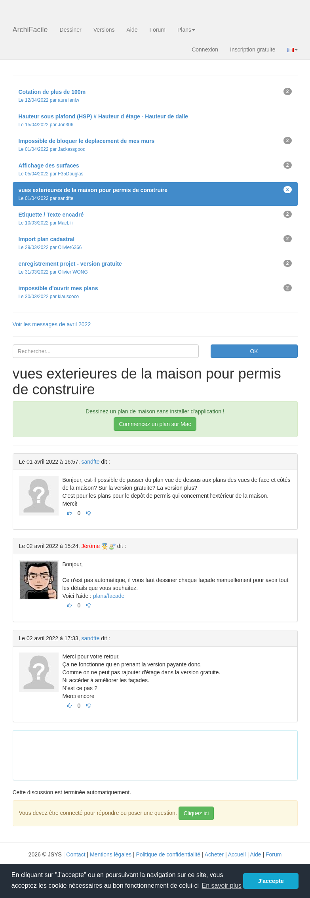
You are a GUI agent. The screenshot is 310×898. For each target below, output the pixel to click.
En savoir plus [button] (222, 885)
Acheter (214, 854)
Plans (186, 30)
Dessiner (71, 30)
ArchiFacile (30, 30)
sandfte (91, 462)
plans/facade (108, 596)
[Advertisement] (163, 754)
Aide (131, 30)
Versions (104, 30)
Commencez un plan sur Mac (155, 424)
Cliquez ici (196, 813)
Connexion (205, 49)
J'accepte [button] (271, 881)
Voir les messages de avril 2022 (52, 324)
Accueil (237, 854)
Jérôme (91, 546)
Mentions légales (110, 854)
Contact (75, 854)
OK (254, 351)
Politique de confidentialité (168, 854)
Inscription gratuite (252, 49)
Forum (157, 30)
